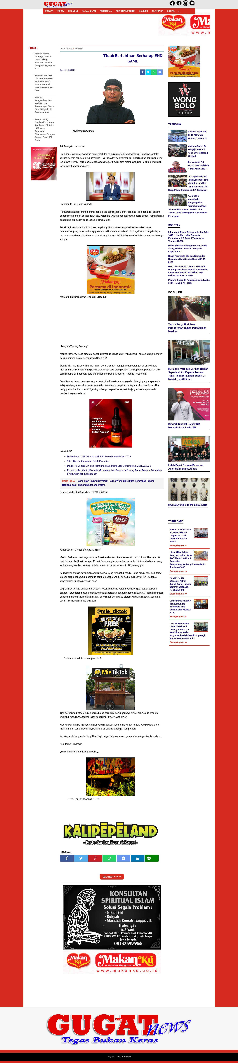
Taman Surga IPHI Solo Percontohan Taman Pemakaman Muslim (187, 329)
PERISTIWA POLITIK (125, 11)
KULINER (143, 11)
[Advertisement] (119, 1041)
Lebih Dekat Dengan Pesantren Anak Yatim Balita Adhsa (186, 468)
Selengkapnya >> (178, 546)
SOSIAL (170, 11)
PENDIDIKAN (106, 11)
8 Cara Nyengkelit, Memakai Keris (187, 506)
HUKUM (60, 11)
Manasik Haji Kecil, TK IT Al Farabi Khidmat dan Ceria (197, 135)
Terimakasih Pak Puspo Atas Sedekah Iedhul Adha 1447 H (198, 165)
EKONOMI (73, 11)
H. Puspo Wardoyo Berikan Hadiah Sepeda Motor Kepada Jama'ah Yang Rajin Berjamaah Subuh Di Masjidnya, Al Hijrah (188, 374)
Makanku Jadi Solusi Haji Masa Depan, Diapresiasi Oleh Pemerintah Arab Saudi (180, 536)
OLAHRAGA (157, 11)
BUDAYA (49, 11)
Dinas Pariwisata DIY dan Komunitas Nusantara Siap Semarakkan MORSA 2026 (109, 468)
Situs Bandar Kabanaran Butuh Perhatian (88, 463)
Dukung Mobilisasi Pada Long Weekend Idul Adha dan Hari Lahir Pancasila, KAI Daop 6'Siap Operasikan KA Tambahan (188, 183)
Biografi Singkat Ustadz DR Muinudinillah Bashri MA (184, 427)
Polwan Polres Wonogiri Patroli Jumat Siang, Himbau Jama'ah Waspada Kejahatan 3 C (187, 248)
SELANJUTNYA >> (112, 879)
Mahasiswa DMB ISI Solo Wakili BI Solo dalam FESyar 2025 (99, 458)
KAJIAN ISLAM (89, 11)
